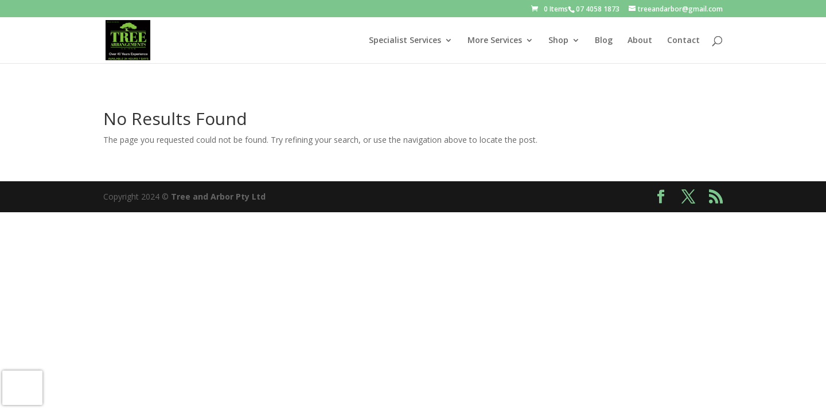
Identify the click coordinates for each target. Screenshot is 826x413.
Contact (683, 40)
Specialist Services (405, 40)
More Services (494, 40)
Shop (558, 40)
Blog (604, 40)
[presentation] (22, 388)
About (640, 40)
